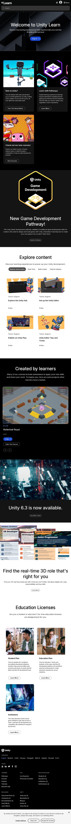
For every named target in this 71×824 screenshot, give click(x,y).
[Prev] (5, 450)
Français (22, 758)
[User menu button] (60, 2)
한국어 (57, 758)
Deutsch (10, 758)
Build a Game (42, 269)
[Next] (10, 450)
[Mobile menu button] (67, 3)
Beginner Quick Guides (17, 269)
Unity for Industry (55, 269)
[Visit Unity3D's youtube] (2, 766)
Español (44, 758)
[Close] (69, 815)
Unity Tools (31, 269)
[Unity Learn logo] (6, 2)
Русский (51, 758)
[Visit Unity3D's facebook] (12, 766)
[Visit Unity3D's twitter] (9, 766)
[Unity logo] (6, 750)
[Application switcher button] (57, 2)
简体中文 (37, 758)
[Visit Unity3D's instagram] (16, 766)
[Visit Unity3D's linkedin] (6, 766)
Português (30, 758)
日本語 (16, 758)
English (3, 758)
